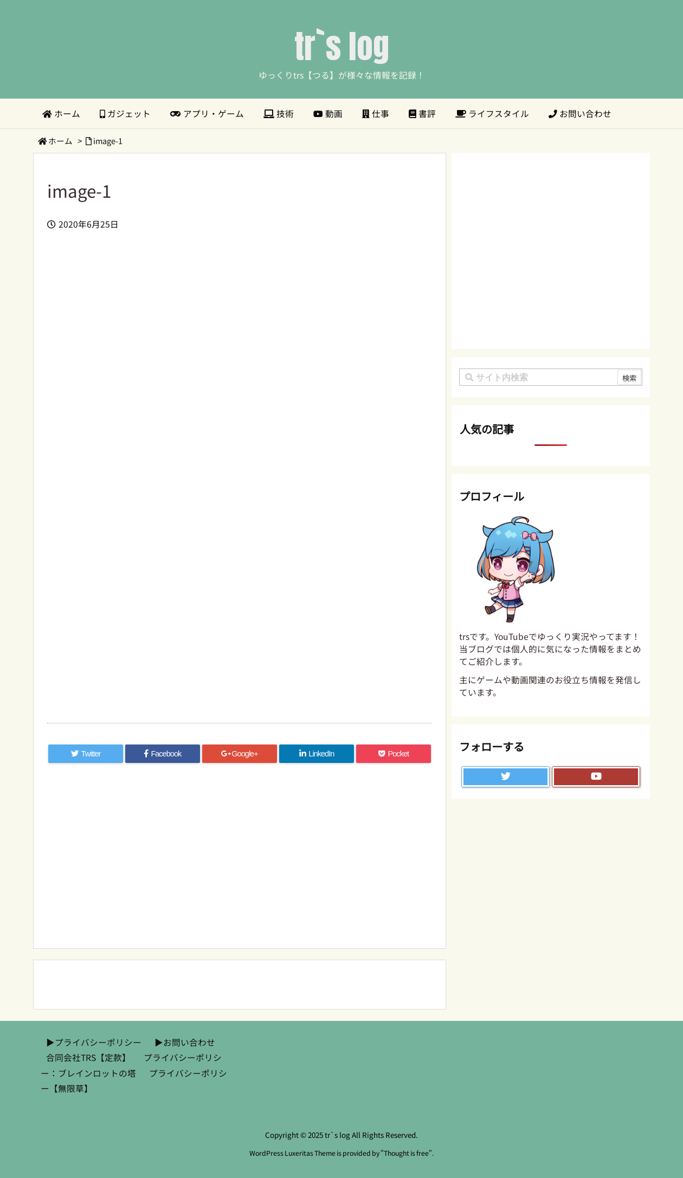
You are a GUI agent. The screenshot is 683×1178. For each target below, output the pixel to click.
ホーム (60, 140)
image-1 (108, 140)
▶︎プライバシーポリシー (93, 1042)
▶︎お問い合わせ (184, 1042)
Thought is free (406, 1153)
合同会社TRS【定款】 (88, 1057)
